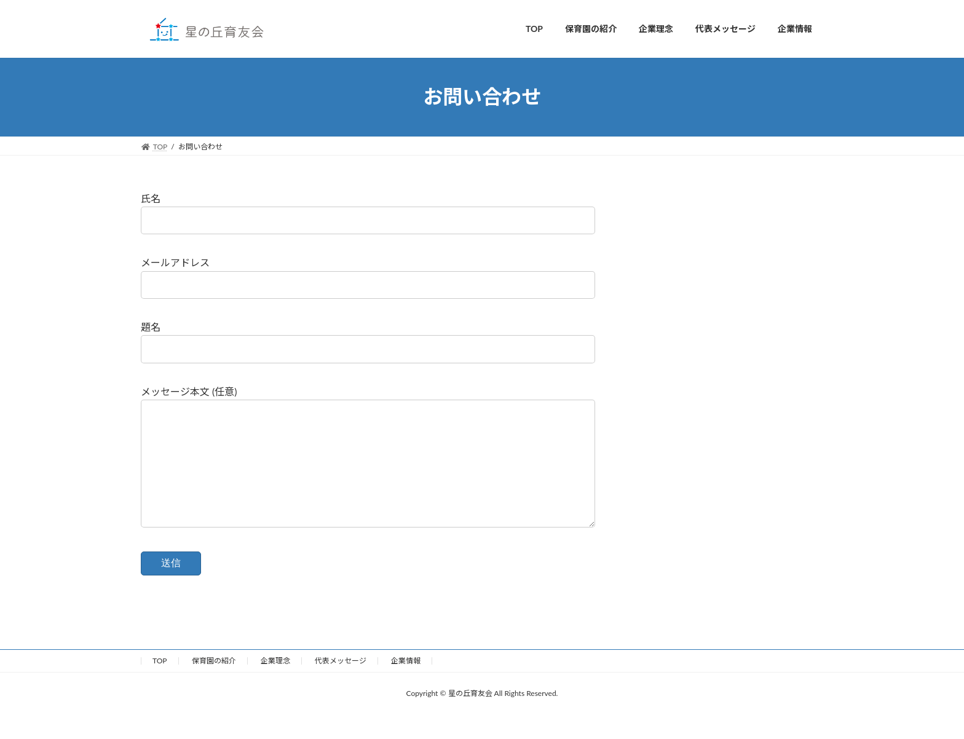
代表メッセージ (340, 685)
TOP (159, 685)
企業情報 (406, 685)
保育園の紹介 (214, 685)
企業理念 (275, 685)
